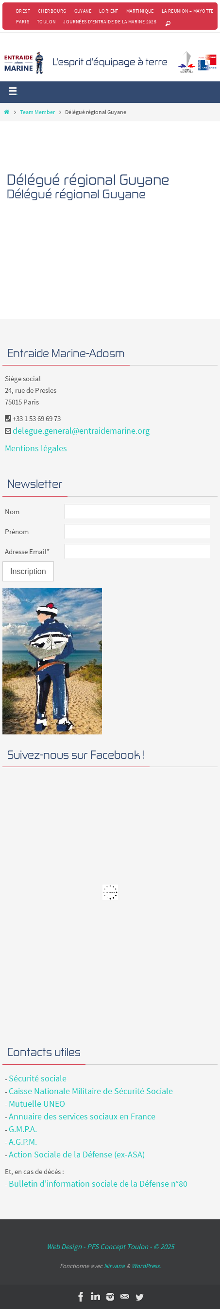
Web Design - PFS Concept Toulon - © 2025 (110, 1246)
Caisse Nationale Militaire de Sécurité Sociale (91, 1091)
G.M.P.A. (23, 1129)
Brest (23, 11)
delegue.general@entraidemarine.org (81, 430)
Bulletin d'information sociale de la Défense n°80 (98, 1183)
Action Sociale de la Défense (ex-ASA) (77, 1154)
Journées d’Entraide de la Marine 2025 (109, 22)
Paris (22, 22)
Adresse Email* (27, 551)
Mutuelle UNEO (37, 1103)
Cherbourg (52, 11)
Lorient (108, 11)
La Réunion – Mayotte (188, 11)
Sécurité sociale (38, 1078)
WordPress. (146, 1266)
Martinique (140, 11)
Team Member (37, 112)
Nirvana (114, 1266)
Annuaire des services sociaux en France (82, 1116)
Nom (12, 511)
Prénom (17, 531)
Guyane (82, 11)
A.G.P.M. (23, 1141)
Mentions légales (36, 448)
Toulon (46, 22)
